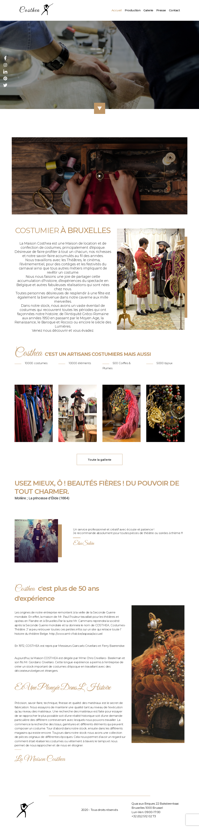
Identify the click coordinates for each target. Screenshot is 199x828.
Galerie (148, 10)
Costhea (29, 10)
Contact (174, 10)
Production (132, 10)
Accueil (117, 10)
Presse (161, 10)
